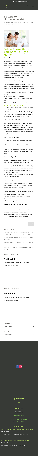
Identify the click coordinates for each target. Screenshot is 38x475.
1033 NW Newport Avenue (19, 419)
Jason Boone (9, 22)
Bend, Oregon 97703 (19, 422)
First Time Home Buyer (10, 24)
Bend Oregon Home (27, 22)
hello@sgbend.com (19, 415)
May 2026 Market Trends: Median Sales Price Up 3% (18, 232)
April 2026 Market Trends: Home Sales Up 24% (17, 235)
